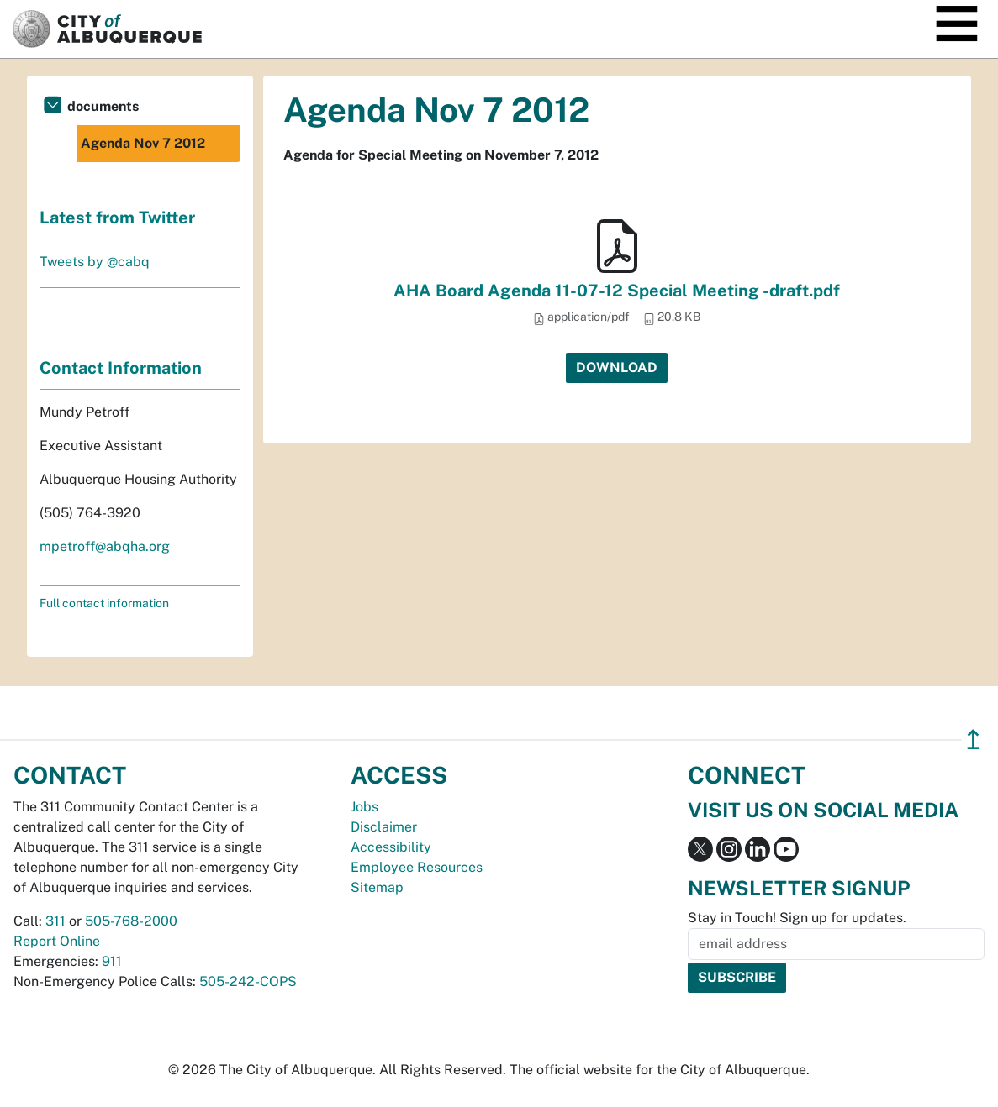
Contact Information (121, 368)
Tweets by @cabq (95, 262)
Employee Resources (417, 867)
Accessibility (391, 847)
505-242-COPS (248, 981)
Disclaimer (384, 827)
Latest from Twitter (117, 217)
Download (616, 367)
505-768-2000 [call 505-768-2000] (131, 921)
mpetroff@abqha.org (105, 546)
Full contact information (104, 603)
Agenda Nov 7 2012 (143, 143)
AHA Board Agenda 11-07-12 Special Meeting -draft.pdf (616, 291)
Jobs (364, 807)
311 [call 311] (55, 921)
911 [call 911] (112, 961)
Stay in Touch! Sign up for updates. (797, 918)
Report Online (56, 941)
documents (103, 106)
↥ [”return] (973, 739)
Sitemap (377, 887)
